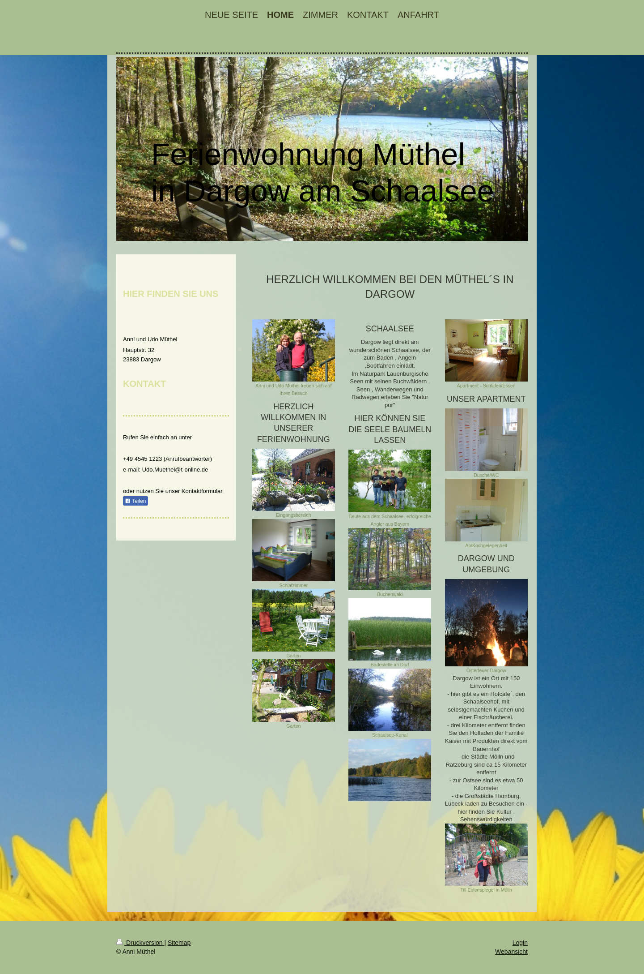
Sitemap (179, 942)
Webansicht (511, 951)
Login (520, 942)
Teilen (135, 501)
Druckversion (140, 942)
